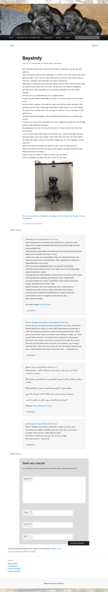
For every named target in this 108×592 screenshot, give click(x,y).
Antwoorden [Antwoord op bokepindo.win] (31, 310)
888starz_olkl (30, 367)
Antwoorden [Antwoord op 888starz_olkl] (31, 412)
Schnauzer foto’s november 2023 (28, 38)
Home (11, 38)
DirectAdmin (13, 566)
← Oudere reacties (14, 230)
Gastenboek (48, 38)
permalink (28, 218)
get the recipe (30, 424)
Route (67, 38)
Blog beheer (12, 564)
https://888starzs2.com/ (42, 406)
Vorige (11, 45)
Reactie (27, 479)
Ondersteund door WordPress (54, 583)
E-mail (27, 524)
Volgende (96, 45)
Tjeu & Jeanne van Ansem (53, 63)
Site (25, 536)
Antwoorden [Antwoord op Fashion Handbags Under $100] (31, 355)
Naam (27, 512)
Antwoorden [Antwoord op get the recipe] (31, 445)
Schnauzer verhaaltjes (48, 216)
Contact (59, 38)
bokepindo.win (31, 239)
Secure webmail (14, 571)
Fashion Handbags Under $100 (36, 322)
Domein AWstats (14, 569)
